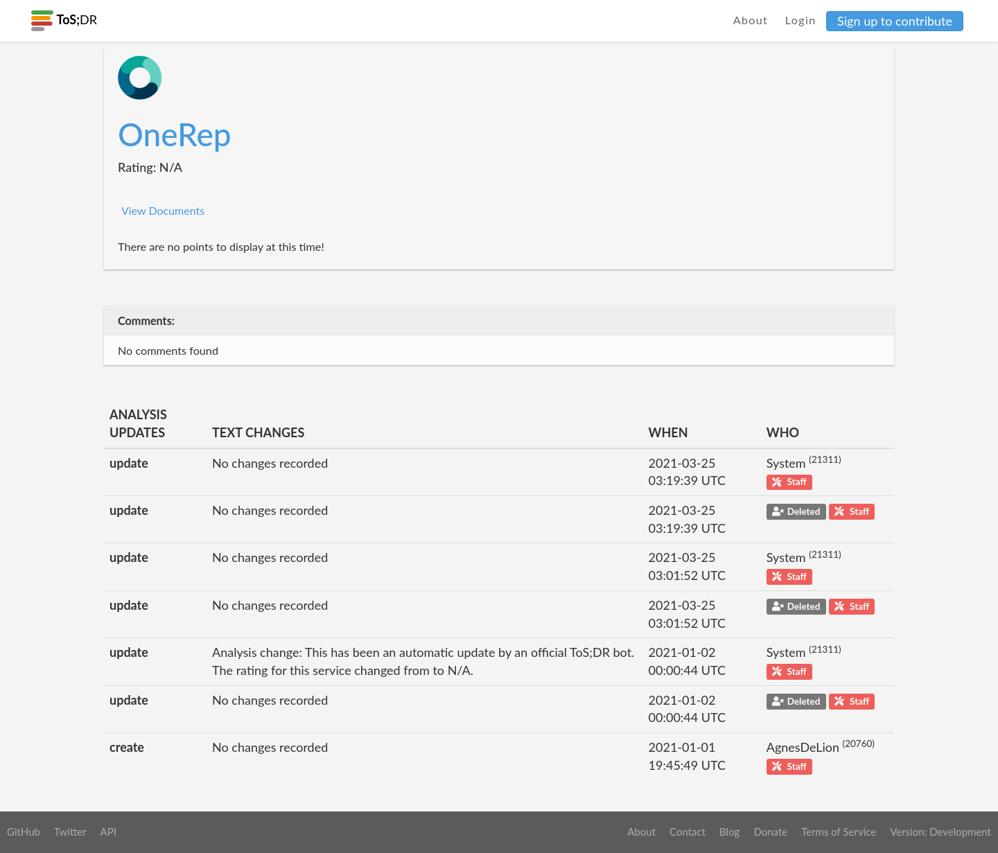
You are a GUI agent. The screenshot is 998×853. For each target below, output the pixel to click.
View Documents (162, 210)
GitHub (23, 831)
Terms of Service (838, 831)
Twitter (70, 831)
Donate (770, 831)
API (108, 831)
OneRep (174, 134)
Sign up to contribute (894, 20)
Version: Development (940, 831)
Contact (687, 831)
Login (800, 19)
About (751, 19)
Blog (729, 831)
